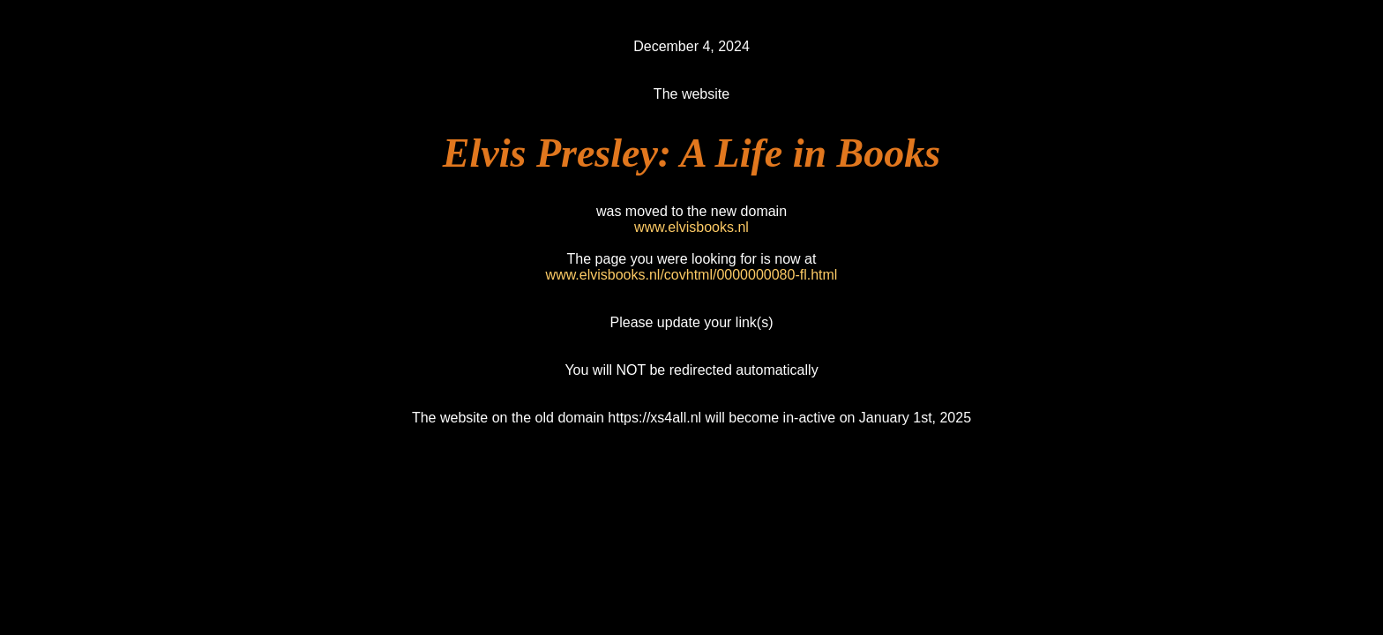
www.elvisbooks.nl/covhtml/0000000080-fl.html (692, 274)
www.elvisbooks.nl (691, 227)
